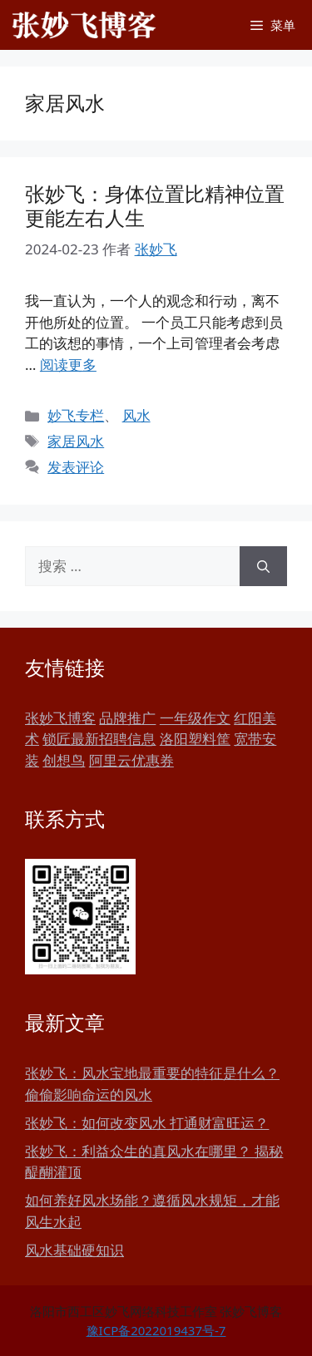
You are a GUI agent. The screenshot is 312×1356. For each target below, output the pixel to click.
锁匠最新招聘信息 (99, 738)
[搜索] (263, 566)
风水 (136, 415)
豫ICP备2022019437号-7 (156, 1330)
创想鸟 (63, 760)
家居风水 (75, 441)
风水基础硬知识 (74, 1250)
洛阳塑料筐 (195, 738)
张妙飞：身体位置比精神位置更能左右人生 (155, 205)
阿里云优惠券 (131, 760)
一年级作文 (195, 717)
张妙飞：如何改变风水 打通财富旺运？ (147, 1122)
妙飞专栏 (75, 415)
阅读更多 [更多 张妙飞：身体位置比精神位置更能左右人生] (68, 364)
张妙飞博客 (60, 717)
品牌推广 (127, 717)
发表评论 (75, 466)
